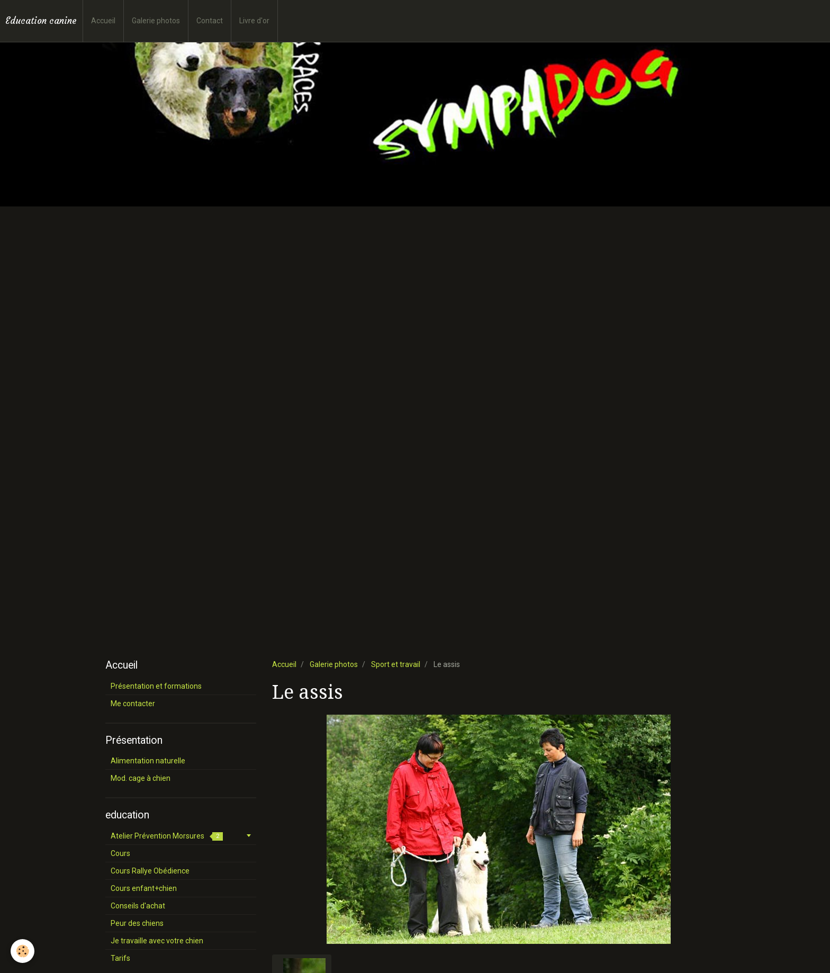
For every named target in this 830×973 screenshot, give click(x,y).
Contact (209, 20)
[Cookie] (22, 951)
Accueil (103, 20)
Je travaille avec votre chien (157, 940)
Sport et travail (395, 664)
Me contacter (133, 703)
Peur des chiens (137, 923)
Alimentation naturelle (148, 760)
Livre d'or (254, 20)
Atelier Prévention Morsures (167, 836)
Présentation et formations (156, 686)
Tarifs (120, 958)
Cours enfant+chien (144, 888)
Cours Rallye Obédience (150, 871)
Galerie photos (156, 20)
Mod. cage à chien (140, 778)
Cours (120, 853)
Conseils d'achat (138, 906)
